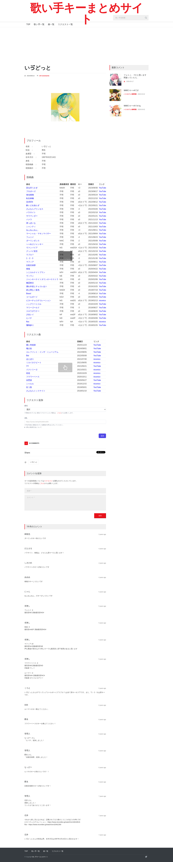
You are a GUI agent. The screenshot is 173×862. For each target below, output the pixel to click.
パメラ (29, 219)
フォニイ (30, 237)
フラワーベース (32, 377)
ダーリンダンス (32, 241)
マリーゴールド (32, 308)
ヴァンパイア (32, 248)
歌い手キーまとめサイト (86, 13)
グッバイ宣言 (32, 251)
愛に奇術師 (31, 345)
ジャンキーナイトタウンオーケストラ (42, 279)
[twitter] (146, 856)
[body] (65, 503)
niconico (102, 300)
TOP (28, 24)
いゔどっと (33, 462)
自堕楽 (29, 380)
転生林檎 (30, 198)
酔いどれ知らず (32, 205)
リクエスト (48, 481)
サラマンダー (32, 216)
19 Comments (44, 76)
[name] (65, 490)
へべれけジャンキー (34, 244)
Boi (27, 356)
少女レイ (30, 315)
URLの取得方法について (34, 427)
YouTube (102, 188)
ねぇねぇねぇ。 (32, 230)
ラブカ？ (30, 255)
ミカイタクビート (33, 363)
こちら (59, 413)
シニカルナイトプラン (35, 272)
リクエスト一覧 (65, 24)
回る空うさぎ (32, 188)
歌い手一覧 (39, 24)
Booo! (28, 293)
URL (25, 418)
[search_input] (131, 17)
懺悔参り (30, 325)
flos (27, 322)
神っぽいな (31, 223)
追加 (102, 436)
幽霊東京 (30, 283)
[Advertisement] (86, 44)
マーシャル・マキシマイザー (38, 234)
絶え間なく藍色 (32, 290)
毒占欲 (29, 348)
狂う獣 (29, 387)
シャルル (30, 384)
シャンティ (31, 227)
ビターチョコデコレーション (38, 300)
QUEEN (29, 202)
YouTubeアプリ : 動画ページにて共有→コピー (65, 427)
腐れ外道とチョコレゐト (36, 286)
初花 (28, 373)
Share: (27, 453)
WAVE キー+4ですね (132, 106)
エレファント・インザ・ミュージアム (42, 352)
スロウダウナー (32, 311)
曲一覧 (51, 24)
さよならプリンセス (34, 209)
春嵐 (28, 269)
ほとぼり (30, 359)
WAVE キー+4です (131, 90)
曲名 (26, 406)
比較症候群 (31, 265)
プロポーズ (31, 191)
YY (27, 366)
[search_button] (146, 17)
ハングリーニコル (33, 304)
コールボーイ (32, 297)
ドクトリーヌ (32, 370)
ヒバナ (29, 318)
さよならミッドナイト (35, 391)
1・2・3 (29, 258)
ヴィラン (30, 276)
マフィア (30, 262)
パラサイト (31, 212)
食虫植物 (30, 195)
